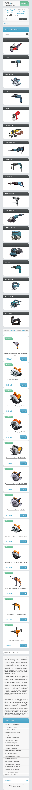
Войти (26, 780)
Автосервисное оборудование (12, 724)
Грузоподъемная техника (11, 727)
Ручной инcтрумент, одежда (12, 769)
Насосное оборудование (11, 753)
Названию (11, 330)
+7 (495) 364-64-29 (21, 12)
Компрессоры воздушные (11, 743)
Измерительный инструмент (12, 761)
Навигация (8, 780)
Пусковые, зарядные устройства (13, 751)
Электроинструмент (10, 23)
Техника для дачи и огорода (12, 737)
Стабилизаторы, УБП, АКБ (11, 748)
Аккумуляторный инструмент (12, 732)
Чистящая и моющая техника (12, 756)
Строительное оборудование (12, 772)
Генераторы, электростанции (12, 745)
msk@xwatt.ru (20, 14)
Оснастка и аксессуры (10, 774)
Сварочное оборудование (11, 740)
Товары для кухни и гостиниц (12, 764)
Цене (14, 330)
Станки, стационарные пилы (12, 735)
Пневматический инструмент (12, 767)
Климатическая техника (11, 759)
